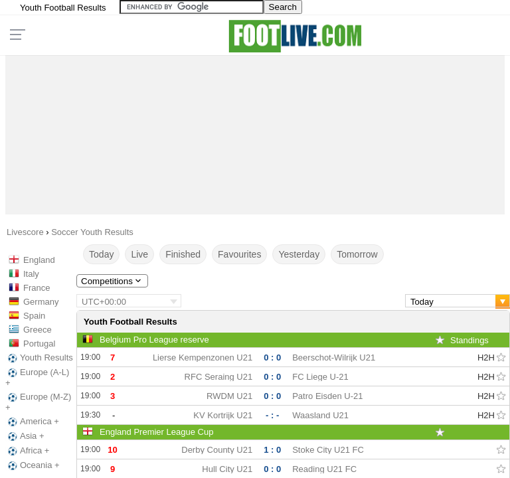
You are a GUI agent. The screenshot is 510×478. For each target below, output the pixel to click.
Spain (34, 316)
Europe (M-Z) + (38, 402)
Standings (469, 340)
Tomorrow (357, 254)
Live (139, 254)
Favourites (239, 254)
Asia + (24, 436)
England (39, 260)
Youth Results (39, 358)
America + (32, 421)
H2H (486, 357)
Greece (37, 330)
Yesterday (298, 254)
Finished (183, 254)
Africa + (27, 450)
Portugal (39, 344)
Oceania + (32, 465)
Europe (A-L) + (37, 377)
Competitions (112, 281)
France (36, 288)
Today (101, 254)
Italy (31, 274)
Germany (40, 302)
